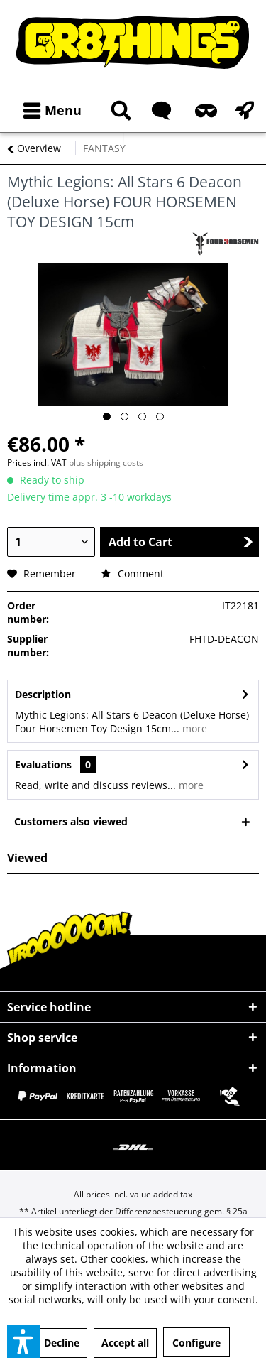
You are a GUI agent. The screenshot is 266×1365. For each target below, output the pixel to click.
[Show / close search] (118, 110)
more (193, 728)
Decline (61, 1342)
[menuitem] (49, 110)
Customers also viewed (71, 821)
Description (43, 694)
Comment (132, 573)
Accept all (125, 1342)
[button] (23, 1341)
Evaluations (43, 764)
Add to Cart (181, 542)
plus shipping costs (106, 463)
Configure (196, 1342)
